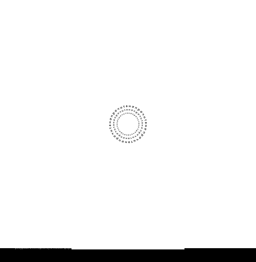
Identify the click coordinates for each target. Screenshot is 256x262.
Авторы (22, 189)
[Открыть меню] (236, 10)
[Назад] (20, 30)
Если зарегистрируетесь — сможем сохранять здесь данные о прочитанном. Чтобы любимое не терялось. (105, 51)
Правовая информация (222, 199)
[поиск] (222, 10)
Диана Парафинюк (69, 81)
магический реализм (86, 93)
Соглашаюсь (128, 235)
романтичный (86, 101)
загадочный (64, 101)
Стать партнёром (87, 199)
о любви (61, 93)
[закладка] (118, 76)
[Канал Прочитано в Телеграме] (237, 162)
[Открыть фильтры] (236, 30)
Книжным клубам (31, 199)
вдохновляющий (67, 108)
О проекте (24, 180)
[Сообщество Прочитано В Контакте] (227, 162)
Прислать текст (86, 189)
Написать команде (89, 180)
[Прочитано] (38, 11)
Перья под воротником (75, 75)
